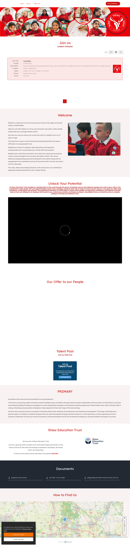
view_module (111, 52)
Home (22, 3)
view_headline (120, 52)
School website (112, 3)
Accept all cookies (18, 534)
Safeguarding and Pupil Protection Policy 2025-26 (102, 477)
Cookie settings (19, 539)
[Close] (33, 525)
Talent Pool (37, 3)
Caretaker (27, 61)
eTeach (65, 542)
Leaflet (111, 537)
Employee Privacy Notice (19, 477)
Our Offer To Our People (57, 477)
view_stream (116, 52)
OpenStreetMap (118, 537)
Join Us (29, 3)
